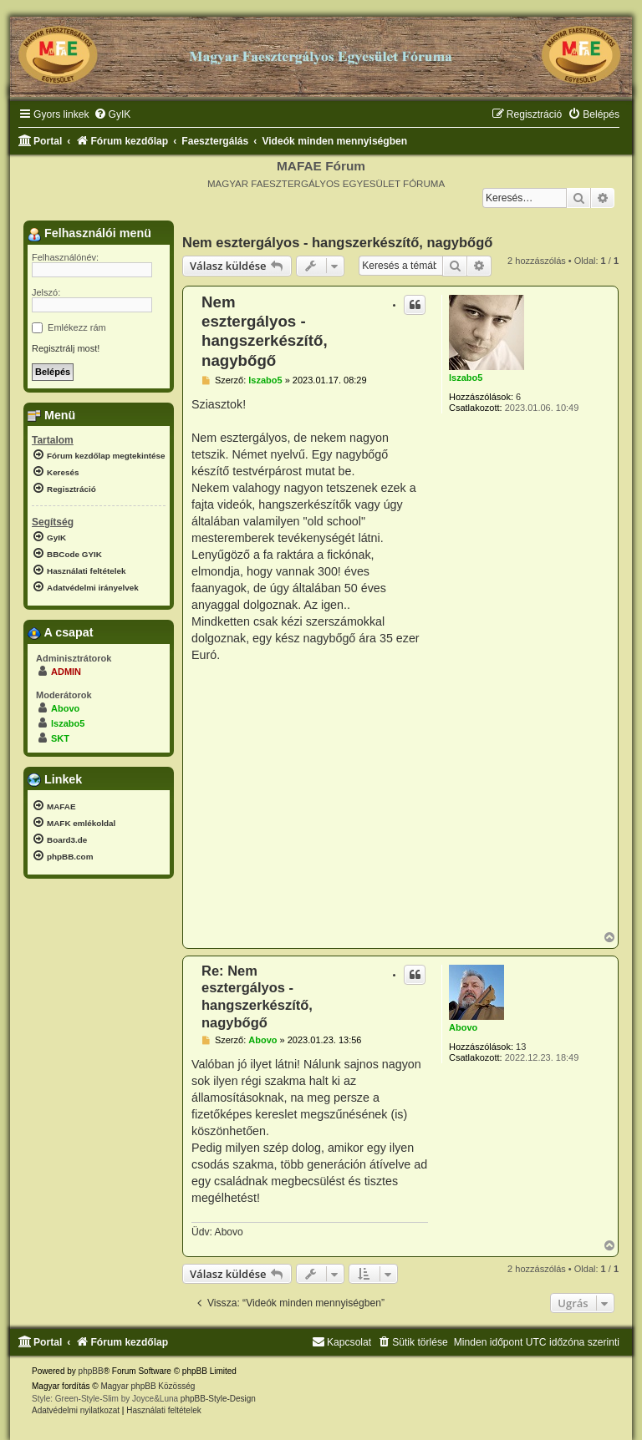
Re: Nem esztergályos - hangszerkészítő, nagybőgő (257, 996)
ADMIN (66, 672)
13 (521, 1047)
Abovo (463, 1027)
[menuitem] (112, 115)
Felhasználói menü (89, 233)
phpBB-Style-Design (218, 1398)
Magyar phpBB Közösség (147, 1386)
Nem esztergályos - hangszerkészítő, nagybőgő (337, 242)
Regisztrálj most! (65, 348)
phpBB (91, 1371)
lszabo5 (465, 378)
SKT (60, 738)
